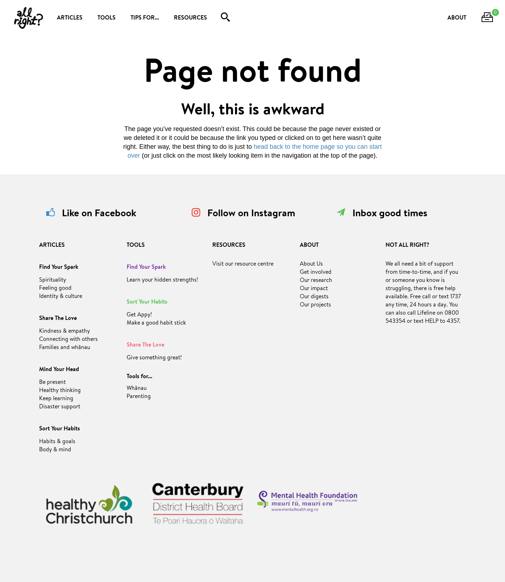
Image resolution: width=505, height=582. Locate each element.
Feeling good (55, 289)
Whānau (137, 389)
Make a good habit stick (156, 323)
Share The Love (58, 319)
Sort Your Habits (59, 429)
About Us (311, 264)
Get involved (315, 273)
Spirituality (52, 280)
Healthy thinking (60, 391)
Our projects (315, 305)
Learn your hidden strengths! (162, 280)
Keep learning (56, 399)
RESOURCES (190, 18)
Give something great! (154, 358)
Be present (52, 383)
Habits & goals (57, 442)
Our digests (314, 297)
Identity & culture (60, 297)
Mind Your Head (59, 370)
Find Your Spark (58, 268)
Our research (316, 281)
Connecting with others (68, 340)
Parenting (139, 397)
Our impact (314, 289)
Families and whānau (64, 348)
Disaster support (59, 407)
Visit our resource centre (242, 264)
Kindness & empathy (64, 331)
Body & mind (55, 450)
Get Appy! (139, 315)
